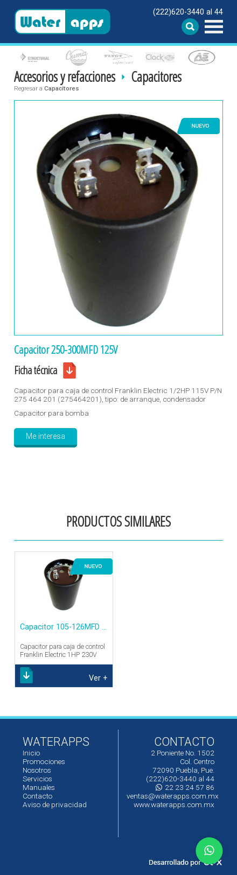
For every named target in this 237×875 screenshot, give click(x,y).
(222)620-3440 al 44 (188, 12)
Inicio (31, 752)
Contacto (37, 796)
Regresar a (46, 88)
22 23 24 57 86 (185, 787)
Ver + (98, 678)
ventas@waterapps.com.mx (173, 796)
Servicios (37, 778)
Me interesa (45, 436)
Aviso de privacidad (55, 804)
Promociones (44, 761)
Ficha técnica (35, 369)
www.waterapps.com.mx (174, 804)
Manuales (39, 787)
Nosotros (37, 770)
